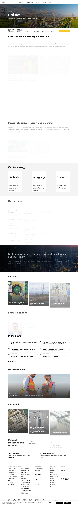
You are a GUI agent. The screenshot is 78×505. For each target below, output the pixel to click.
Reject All (59, 502)
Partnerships (38, 466)
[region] (39, 503)
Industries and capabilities (15, 466)
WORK (10, 11)
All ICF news (12, 361)
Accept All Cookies (67, 502)
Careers (63, 466)
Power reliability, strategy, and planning (20, 30)
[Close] (76, 503)
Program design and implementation (11, 30)
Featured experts (45, 31)
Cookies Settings (51, 502)
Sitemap (42, 499)
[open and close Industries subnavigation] (22, 2)
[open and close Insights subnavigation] (38, 2)
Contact (63, 475)
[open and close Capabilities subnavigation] (30, 2)
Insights (52, 31)
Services (26, 31)
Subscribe (43, 459)
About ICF (53, 466)
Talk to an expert (64, 31)
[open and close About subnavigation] (45, 2)
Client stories (36, 31)
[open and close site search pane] (75, 2)
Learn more (11, 457)
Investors (64, 470)
